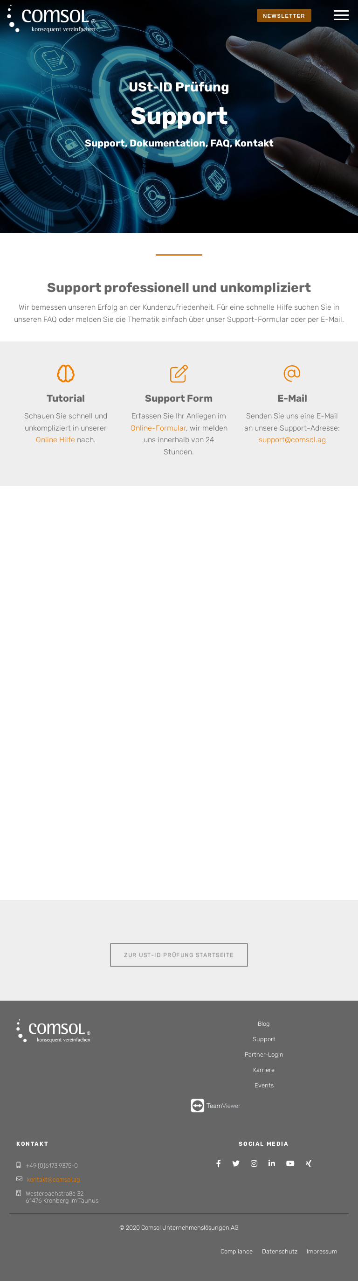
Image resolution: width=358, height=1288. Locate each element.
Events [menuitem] (264, 1085)
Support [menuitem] (264, 1039)
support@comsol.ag (292, 439)
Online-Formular (158, 428)
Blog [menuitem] (264, 1023)
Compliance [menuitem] (236, 1251)
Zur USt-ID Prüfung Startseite (179, 954)
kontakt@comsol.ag (53, 1179)
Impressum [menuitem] (322, 1251)
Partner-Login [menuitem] (264, 1054)
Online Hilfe (55, 439)
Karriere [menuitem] (264, 1069)
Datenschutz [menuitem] (279, 1251)
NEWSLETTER (284, 16)
